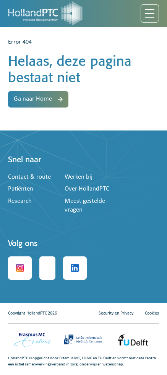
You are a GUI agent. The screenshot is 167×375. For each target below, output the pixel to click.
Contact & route (29, 177)
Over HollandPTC (87, 189)
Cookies (152, 313)
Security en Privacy (116, 313)
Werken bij (78, 177)
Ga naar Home (38, 99)
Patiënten (20, 189)
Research (20, 201)
